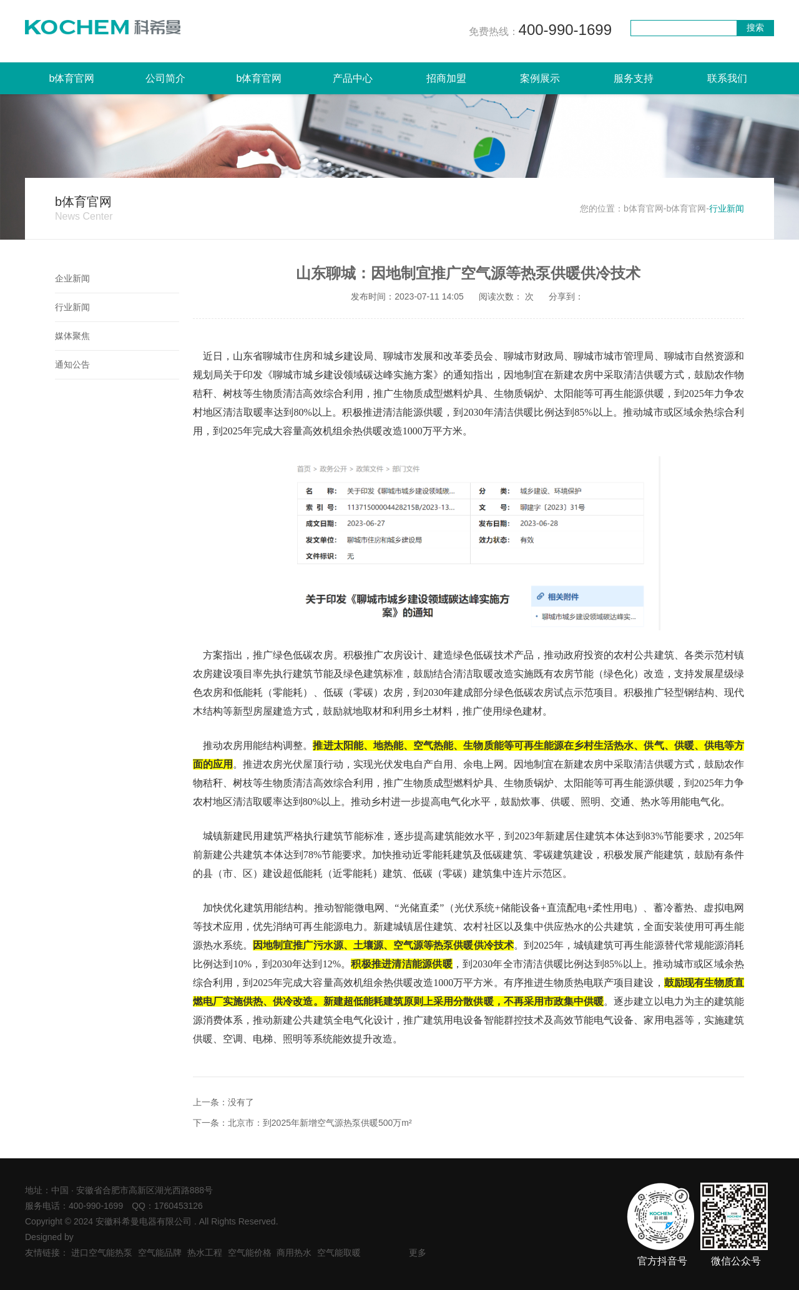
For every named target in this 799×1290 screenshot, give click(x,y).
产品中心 (353, 78)
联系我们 (727, 78)
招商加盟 (446, 78)
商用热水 (294, 1253)
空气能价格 (250, 1253)
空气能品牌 (160, 1253)
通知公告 (72, 364)
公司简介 (165, 78)
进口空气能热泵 (101, 1253)
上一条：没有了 (223, 1102)
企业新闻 (72, 278)
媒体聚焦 (72, 336)
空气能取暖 (339, 1253)
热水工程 (204, 1253)
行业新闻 (72, 307)
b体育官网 (72, 78)
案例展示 (540, 78)
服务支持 (634, 78)
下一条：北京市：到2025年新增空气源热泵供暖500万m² (302, 1123)
